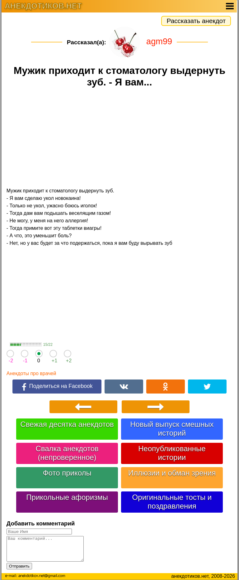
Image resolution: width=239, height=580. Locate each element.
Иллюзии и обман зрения (172, 473)
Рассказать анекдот (196, 20)
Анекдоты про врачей (31, 373)
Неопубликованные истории (171, 453)
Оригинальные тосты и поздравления (172, 501)
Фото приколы (67, 473)
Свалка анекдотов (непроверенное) (66, 453)
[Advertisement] (119, 138)
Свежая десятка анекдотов (67, 424)
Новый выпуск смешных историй (171, 428)
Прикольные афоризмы (67, 497)
